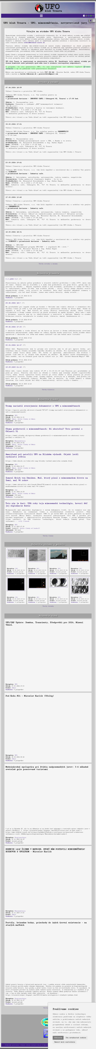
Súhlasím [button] (58, 1038)
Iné (16, 490)
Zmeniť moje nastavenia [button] (64, 1042)
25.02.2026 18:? (13, 303)
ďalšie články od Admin (26, 419)
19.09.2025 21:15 (14, 367)
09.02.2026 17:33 (14, 327)
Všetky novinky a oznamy (48, 264)
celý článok (23, 521)
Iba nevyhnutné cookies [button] (76, 1038)
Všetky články (48, 536)
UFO (16, 415)
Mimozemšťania (20, 441)
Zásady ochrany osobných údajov (31, 1045)
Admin (14, 419)
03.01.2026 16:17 (14, 345)
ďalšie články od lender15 (30, 528)
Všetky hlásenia (48, 390)
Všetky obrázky (48, 606)
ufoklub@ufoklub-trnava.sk (34, 42)
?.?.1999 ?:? (12, 279)
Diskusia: (9, 297)
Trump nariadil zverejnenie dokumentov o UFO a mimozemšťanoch (43, 406)
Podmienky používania (12, 1045)
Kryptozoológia (20, 837)
